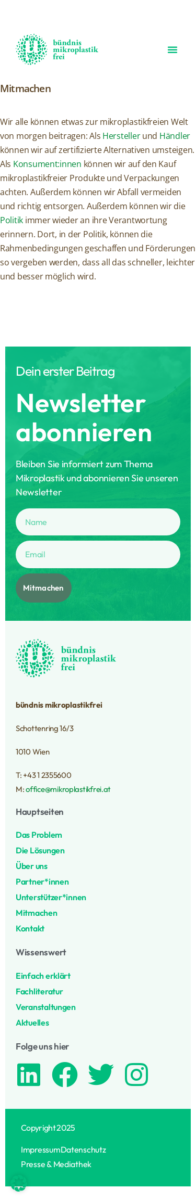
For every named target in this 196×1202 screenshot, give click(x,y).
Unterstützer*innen (51, 897)
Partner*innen (42, 881)
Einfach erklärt (43, 975)
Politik (11, 220)
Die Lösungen (40, 850)
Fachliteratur (39, 991)
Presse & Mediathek (56, 1164)
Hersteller (121, 136)
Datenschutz (83, 1149)
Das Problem (39, 834)
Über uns (32, 866)
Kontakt (30, 928)
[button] (172, 49)
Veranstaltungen (46, 1007)
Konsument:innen (47, 164)
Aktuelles (32, 1022)
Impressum (41, 1149)
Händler (174, 136)
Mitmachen (36, 912)
